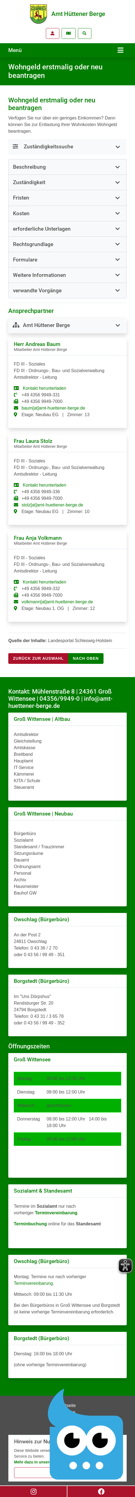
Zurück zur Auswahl (38, 658)
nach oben (86, 658)
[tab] (67, 167)
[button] (67, 166)
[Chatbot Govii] (86, 1434)
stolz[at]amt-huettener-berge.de (52, 505)
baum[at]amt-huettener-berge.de (53, 408)
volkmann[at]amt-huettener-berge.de (57, 601)
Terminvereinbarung (33, 1283)
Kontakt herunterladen (44, 388)
